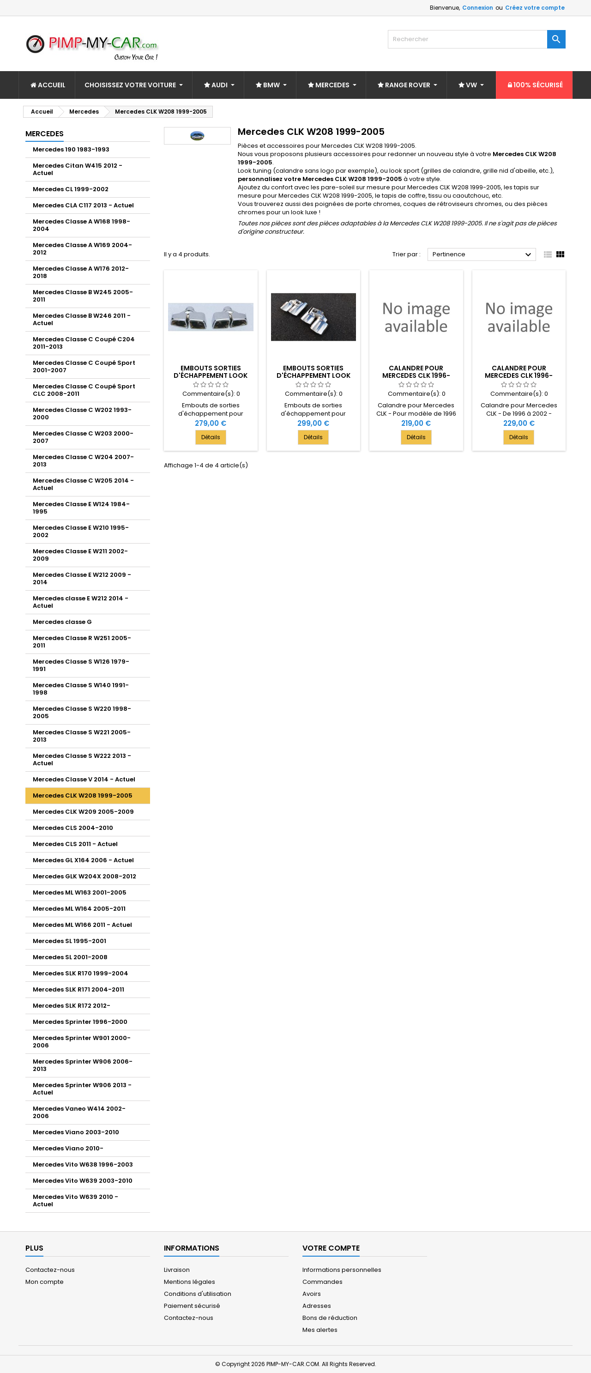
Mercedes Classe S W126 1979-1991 (81, 665)
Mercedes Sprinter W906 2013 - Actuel (82, 1089)
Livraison (177, 1269)
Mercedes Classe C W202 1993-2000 (82, 413)
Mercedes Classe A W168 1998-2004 (81, 225)
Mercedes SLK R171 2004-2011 (78, 989)
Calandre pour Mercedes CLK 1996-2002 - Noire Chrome (416, 375)
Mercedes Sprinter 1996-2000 (80, 1021)
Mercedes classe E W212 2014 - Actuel (80, 602)
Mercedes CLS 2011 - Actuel (75, 844)
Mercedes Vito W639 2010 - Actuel (75, 1200)
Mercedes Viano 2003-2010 (76, 1132)
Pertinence (483, 254)
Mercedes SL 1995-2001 (69, 941)
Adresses (316, 1305)
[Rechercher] (477, 39)
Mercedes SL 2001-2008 (70, 957)
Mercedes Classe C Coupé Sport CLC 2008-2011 (84, 390)
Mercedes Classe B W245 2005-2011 (83, 296)
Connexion (477, 8)
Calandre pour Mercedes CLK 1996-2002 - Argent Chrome (519, 375)
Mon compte (44, 1281)
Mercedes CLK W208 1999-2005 (83, 795)
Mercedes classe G (62, 621)
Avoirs (311, 1293)
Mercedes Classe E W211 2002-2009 (80, 555)
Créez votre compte (535, 8)
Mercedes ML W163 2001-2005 (80, 892)
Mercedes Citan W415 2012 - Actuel (77, 169)
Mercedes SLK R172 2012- (71, 1005)
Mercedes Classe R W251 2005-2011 (82, 642)
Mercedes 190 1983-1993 (71, 149)
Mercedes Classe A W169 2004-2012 (82, 249)
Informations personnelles (341, 1269)
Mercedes (44, 133)
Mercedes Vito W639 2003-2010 (83, 1180)
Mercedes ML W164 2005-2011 (79, 908)
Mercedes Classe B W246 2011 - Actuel (82, 319)
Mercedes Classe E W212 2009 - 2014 (82, 578)
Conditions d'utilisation (197, 1293)
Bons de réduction (329, 1317)
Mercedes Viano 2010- (68, 1148)
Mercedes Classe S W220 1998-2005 (82, 712)
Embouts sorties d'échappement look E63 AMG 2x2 (210, 375)
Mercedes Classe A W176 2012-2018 (81, 272)
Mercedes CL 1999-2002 (71, 189)
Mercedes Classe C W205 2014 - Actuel (83, 484)
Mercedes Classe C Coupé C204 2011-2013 (84, 343)
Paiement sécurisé (192, 1305)
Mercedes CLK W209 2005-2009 (83, 811)
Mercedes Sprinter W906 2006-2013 (83, 1065)
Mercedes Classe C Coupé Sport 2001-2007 (84, 366)
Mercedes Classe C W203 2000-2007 (83, 437)
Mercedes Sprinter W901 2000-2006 (82, 1042)
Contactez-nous (50, 1269)
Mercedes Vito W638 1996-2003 (83, 1164)
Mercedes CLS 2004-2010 (73, 827)
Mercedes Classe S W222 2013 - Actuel (82, 759)
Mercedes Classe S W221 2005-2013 (82, 736)
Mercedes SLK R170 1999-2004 (80, 973)
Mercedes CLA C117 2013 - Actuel (83, 205)
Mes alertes (320, 1329)
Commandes (322, 1281)
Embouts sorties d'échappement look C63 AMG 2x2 (313, 375)
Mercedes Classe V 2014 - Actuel (84, 779)
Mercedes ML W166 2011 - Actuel (82, 924)
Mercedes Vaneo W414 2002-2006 (79, 1112)
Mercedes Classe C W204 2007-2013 (83, 461)
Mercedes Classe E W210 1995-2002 (81, 531)
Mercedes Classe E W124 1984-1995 (81, 508)
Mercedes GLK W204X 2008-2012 (84, 876)
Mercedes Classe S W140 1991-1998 (81, 689)
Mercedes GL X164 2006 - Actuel (83, 860)
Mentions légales (189, 1281)
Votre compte (331, 1248)
